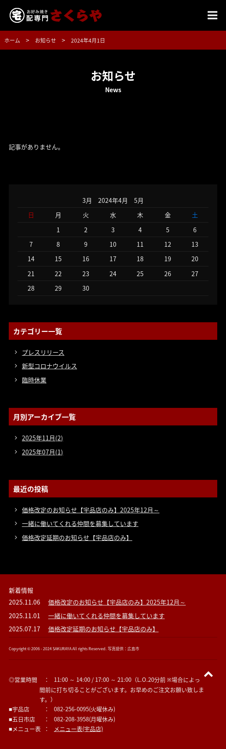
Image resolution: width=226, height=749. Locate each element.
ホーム (12, 40)
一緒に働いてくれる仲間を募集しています (80, 523)
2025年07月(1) (42, 451)
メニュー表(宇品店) (78, 728)
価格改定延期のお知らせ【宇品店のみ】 (77, 537)
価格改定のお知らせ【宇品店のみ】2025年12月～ (90, 509)
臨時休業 (34, 379)
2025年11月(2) (42, 437)
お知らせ (45, 40)
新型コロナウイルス (49, 365)
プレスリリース (43, 352)
